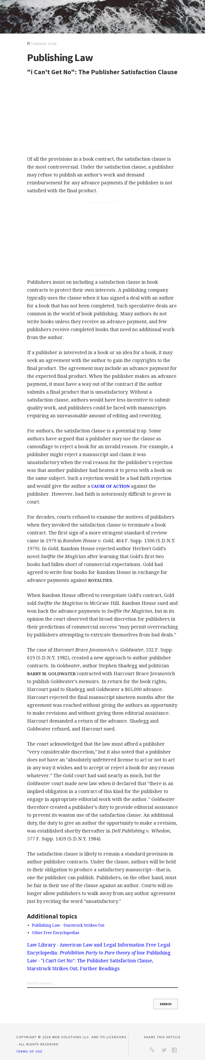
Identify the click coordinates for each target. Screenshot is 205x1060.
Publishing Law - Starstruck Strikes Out (68, 925)
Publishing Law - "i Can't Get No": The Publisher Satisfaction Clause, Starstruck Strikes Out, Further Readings (99, 960)
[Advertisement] (102, 115)
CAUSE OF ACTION (110, 486)
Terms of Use (29, 1051)
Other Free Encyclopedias (55, 932)
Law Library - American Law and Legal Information (85, 945)
